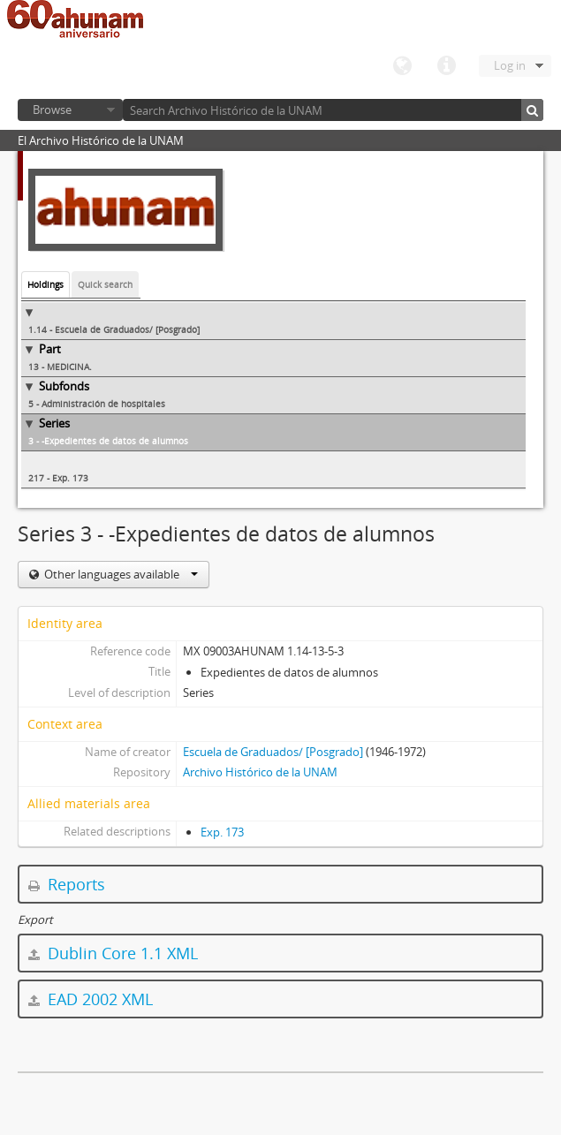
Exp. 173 (222, 832)
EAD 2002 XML (90, 999)
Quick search (105, 284)
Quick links (446, 66)
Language (402, 66)
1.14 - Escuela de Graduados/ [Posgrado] (114, 329)
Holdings (45, 284)
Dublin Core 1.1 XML (113, 953)
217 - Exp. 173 (58, 478)
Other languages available (120, 574)
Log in (510, 65)
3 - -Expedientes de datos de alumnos (108, 441)
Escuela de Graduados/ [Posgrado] (273, 752)
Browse (52, 109)
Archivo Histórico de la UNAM (260, 772)
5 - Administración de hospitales (96, 403)
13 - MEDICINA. (60, 366)
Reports (66, 884)
